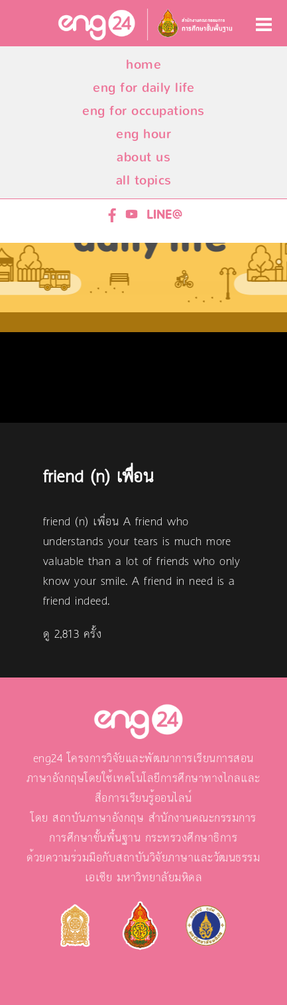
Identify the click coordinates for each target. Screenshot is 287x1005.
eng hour (143, 134)
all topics (144, 180)
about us (143, 157)
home (143, 64)
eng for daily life (143, 87)
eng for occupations (143, 111)
